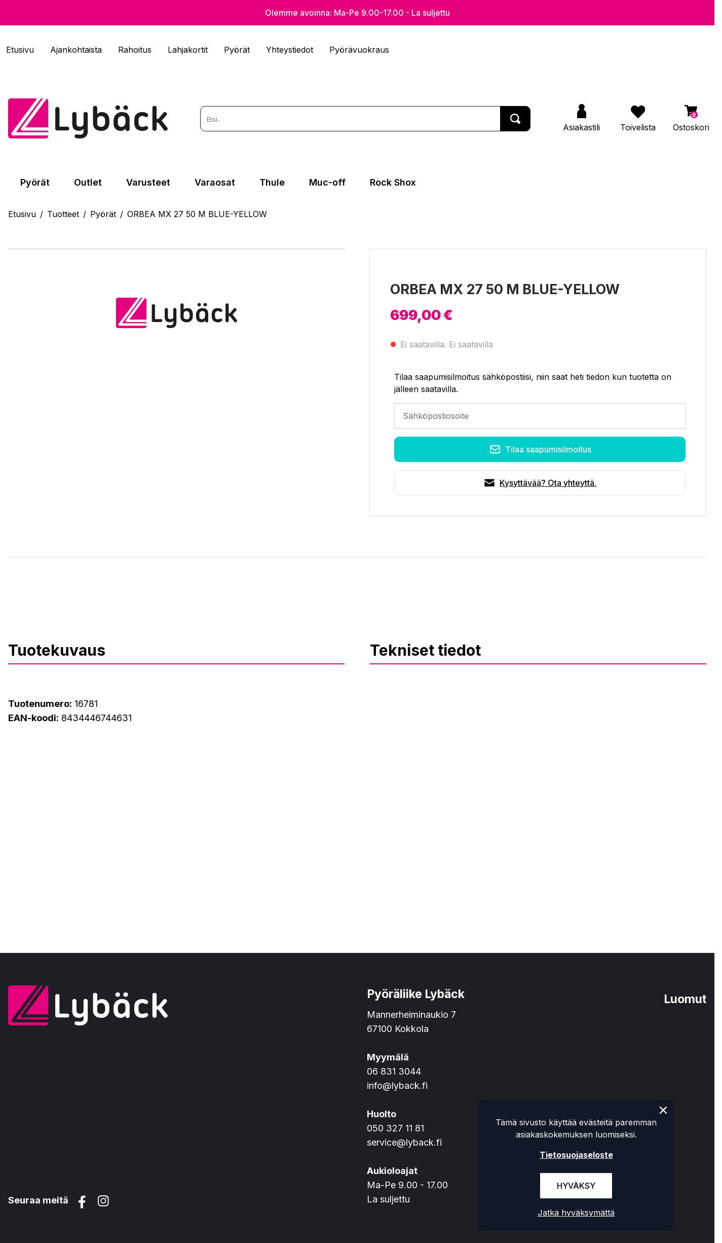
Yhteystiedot (289, 50)
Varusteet (148, 182)
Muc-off (327, 182)
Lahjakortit (188, 50)
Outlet (88, 182)
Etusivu (20, 50)
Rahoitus (134, 50)
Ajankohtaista (76, 50)
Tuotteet (63, 214)
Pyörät (237, 50)
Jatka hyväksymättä (576, 1213)
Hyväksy (576, 1186)
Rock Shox (393, 182)
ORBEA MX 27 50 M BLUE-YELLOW (197, 214)
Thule (272, 182)
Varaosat (215, 182)
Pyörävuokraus (359, 50)
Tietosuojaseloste (576, 1155)
